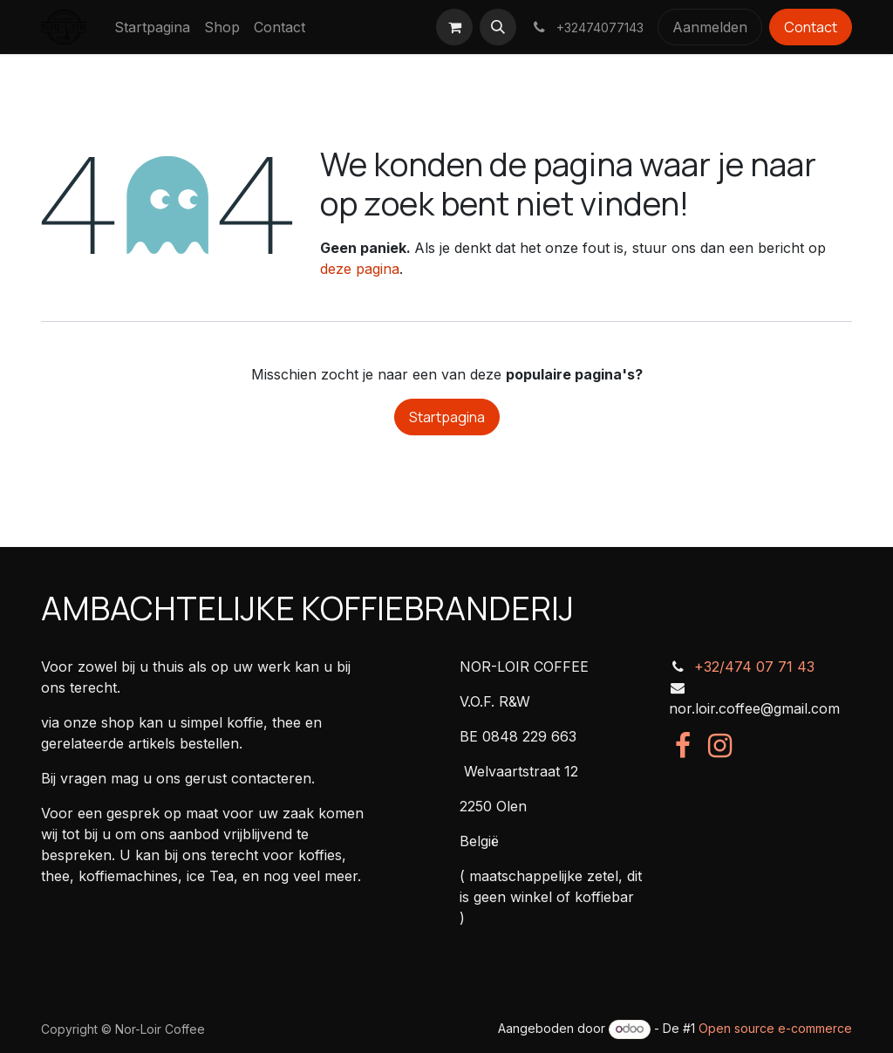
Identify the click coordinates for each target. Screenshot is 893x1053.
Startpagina (447, 417)
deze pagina (359, 268)
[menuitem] (152, 27)
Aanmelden (709, 27)
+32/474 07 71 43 (754, 666)
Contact (810, 27)
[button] (498, 27)
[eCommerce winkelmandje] (454, 27)
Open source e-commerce (775, 1028)
